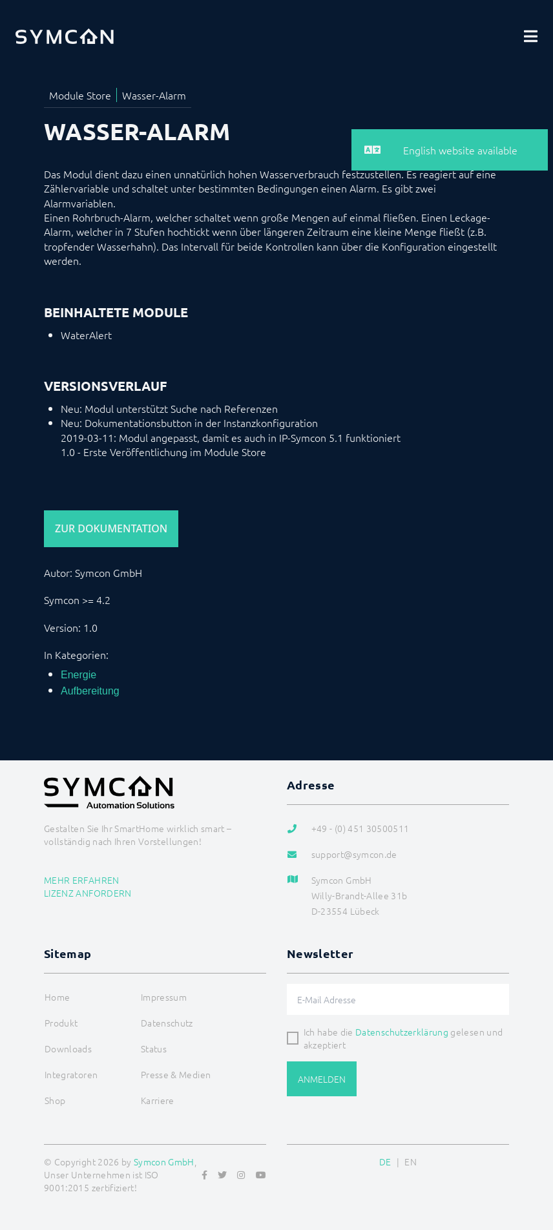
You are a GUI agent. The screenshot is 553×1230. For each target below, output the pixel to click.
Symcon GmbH (164, 1161)
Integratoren (71, 1074)
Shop (55, 1100)
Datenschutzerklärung (401, 1031)
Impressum (164, 996)
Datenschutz (167, 1022)
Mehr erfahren (82, 879)
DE (385, 1161)
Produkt (61, 1022)
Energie (78, 674)
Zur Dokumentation (111, 528)
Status (154, 1048)
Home (57, 996)
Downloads (68, 1048)
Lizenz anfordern (88, 892)
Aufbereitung (90, 690)
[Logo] (65, 36)
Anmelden (322, 1078)
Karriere (157, 1100)
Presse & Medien (176, 1074)
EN (410, 1161)
